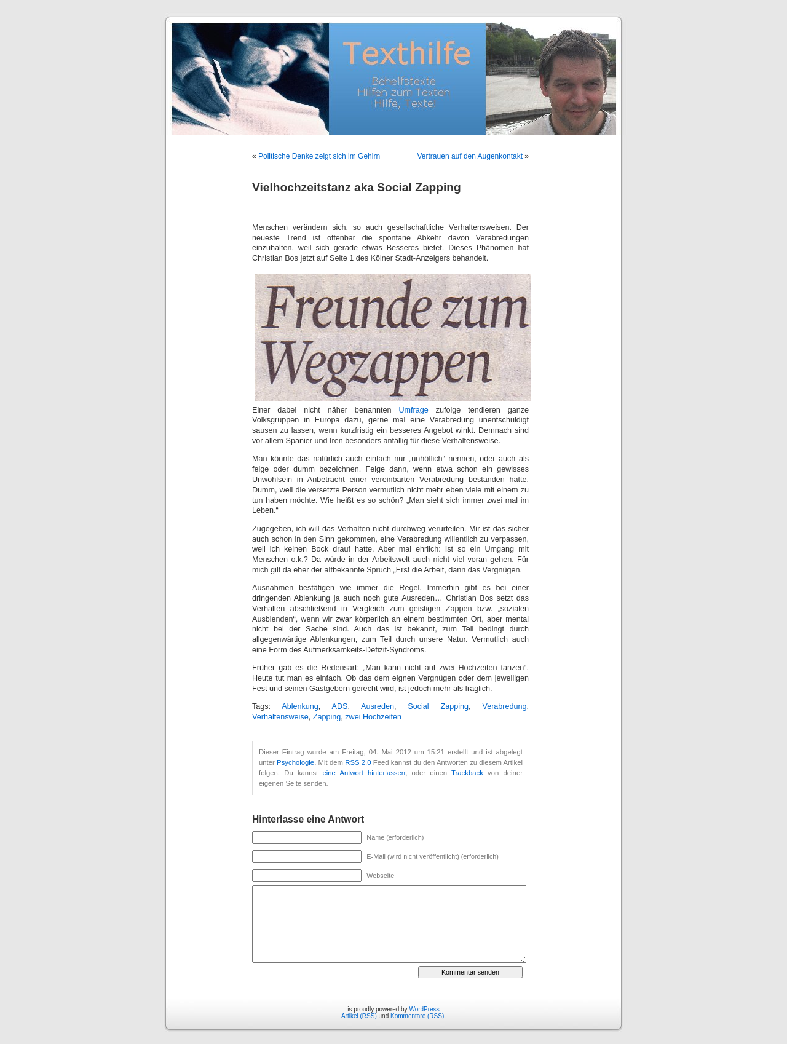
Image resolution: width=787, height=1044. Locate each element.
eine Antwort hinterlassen (363, 773)
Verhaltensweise (280, 717)
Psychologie (295, 762)
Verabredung (504, 706)
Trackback (467, 773)
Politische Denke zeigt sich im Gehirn (319, 156)
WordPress (424, 1009)
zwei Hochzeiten (373, 717)
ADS (339, 706)
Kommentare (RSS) (417, 1016)
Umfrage (413, 410)
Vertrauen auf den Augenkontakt (470, 156)
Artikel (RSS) (359, 1016)
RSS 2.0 (358, 762)
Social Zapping (438, 706)
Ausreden (377, 706)
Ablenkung (300, 706)
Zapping (327, 717)
